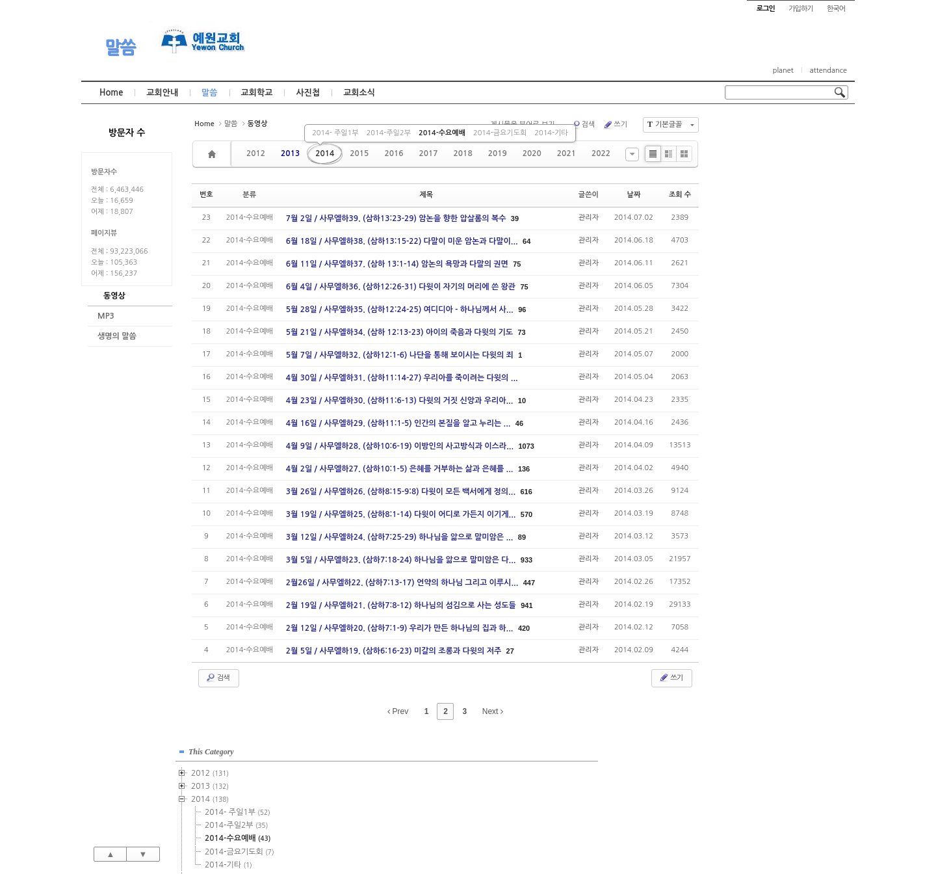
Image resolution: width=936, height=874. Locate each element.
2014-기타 (550, 133)
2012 (255, 153)
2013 (290, 153)
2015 (359, 153)
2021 (566, 153)
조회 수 (680, 194)
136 (524, 469)
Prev (397, 711)
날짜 (634, 194)
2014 (324, 153)
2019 (497, 153)
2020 (532, 153)
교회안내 (162, 92)
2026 (754, 464)
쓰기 (615, 125)
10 (522, 400)
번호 (206, 194)
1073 (526, 446)
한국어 (836, 8)
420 (524, 628)
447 (529, 583)
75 (517, 264)
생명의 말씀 (117, 336)
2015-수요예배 (783, 294)
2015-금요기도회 (785, 307)
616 (526, 492)
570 (526, 514)
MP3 (106, 316)
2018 (463, 153)
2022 (601, 153)
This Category (757, 129)
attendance (828, 70)
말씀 (120, 47)
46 (519, 423)
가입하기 (800, 8)
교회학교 (257, 92)
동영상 (114, 296)
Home (111, 92)
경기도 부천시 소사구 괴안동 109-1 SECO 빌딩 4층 (490, 836)
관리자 (588, 217)
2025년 (759, 451)
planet (783, 70)
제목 (426, 194)
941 (526, 605)
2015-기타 (774, 320)
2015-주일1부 (782, 268)
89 (522, 537)
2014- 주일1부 (335, 133)
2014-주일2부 (389, 133)
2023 (756, 425)
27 (510, 651)
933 (526, 560)
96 (522, 309)
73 (522, 332)
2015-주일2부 (782, 281)
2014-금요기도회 (499, 133)
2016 (393, 153)
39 (515, 218)
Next (492, 711)
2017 (428, 153)
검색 (583, 125)
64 (526, 241)
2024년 (759, 438)
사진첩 (308, 92)
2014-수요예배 (442, 133)
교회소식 (359, 92)
